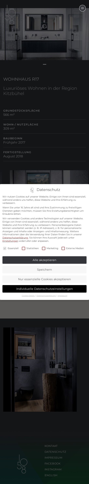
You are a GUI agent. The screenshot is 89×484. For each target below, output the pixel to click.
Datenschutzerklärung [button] (46, 296)
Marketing (50, 248)
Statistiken (30, 248)
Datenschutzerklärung (15, 237)
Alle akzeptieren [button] (44, 260)
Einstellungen (10, 240)
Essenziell (11, 248)
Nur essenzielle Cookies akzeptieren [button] (44, 279)
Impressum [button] (62, 296)
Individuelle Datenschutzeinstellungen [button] (44, 288)
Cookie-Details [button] (28, 296)
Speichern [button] (44, 269)
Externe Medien (73, 248)
